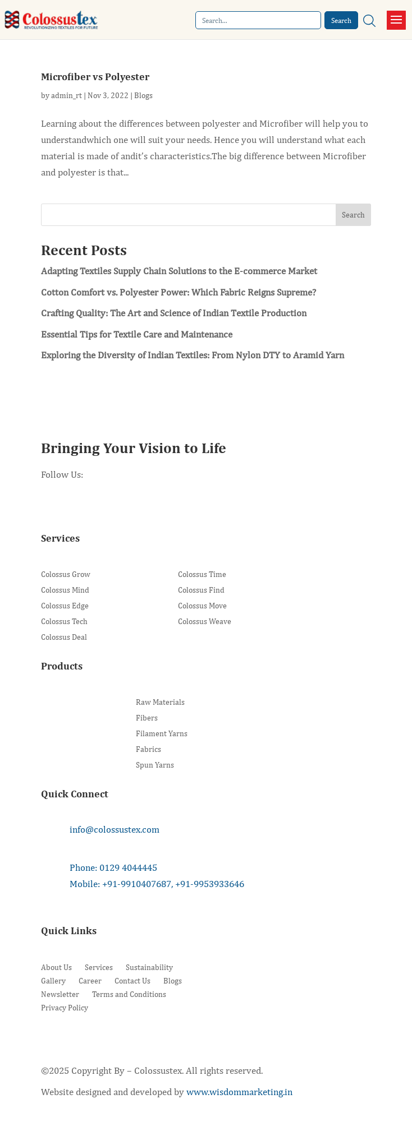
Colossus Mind (65, 590)
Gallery (53, 980)
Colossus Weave (204, 621)
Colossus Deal (64, 637)
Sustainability (149, 967)
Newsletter (60, 994)
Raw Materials (160, 702)
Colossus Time (202, 574)
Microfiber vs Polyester (95, 76)
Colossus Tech (64, 621)
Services (99, 967)
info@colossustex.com (114, 829)
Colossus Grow (65, 574)
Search (353, 214)
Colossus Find (201, 590)
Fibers (147, 718)
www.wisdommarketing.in (239, 1091)
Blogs (143, 95)
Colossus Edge (65, 606)
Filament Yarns (161, 734)
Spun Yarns (155, 765)
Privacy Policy (64, 1007)
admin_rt (66, 95)
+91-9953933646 (209, 883)
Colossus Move (202, 606)
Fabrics (148, 749)
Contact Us (132, 980)
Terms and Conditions (129, 994)
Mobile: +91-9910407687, (121, 883)
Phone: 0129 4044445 (113, 867)
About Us (56, 967)
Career (90, 980)
